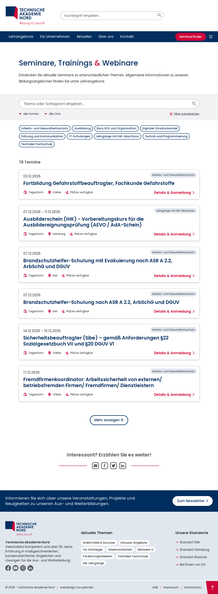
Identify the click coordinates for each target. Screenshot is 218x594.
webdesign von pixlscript (77, 587)
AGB (155, 587)
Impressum (171, 587)
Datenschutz (193, 587)
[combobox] (109, 104)
